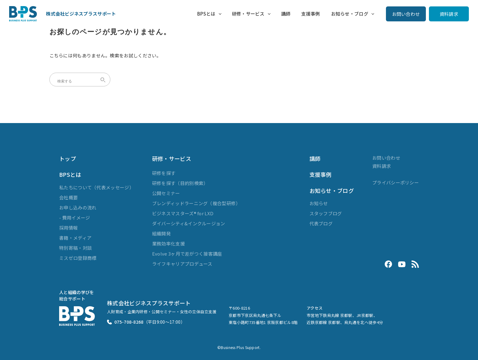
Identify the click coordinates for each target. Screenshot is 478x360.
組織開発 (161, 233)
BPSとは (206, 13)
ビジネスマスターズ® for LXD (182, 213)
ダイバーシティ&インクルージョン (188, 223)
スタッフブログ (325, 213)
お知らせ (318, 203)
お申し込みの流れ (77, 207)
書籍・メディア (75, 238)
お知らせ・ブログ (349, 13)
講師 (286, 13)
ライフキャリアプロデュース (182, 263)
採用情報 (68, 227)
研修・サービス (248, 13)
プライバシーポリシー (395, 182)
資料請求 (449, 14)
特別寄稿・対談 (75, 248)
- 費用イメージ (74, 217)
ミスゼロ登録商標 (77, 258)
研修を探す (164, 173)
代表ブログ (321, 223)
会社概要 (68, 197)
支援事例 (310, 13)
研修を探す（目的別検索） (180, 183)
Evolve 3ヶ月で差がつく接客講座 (187, 253)
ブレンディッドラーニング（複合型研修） (196, 203)
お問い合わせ (406, 14)
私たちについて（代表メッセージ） (96, 187)
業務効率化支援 (168, 243)
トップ (67, 158)
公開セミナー (166, 193)
